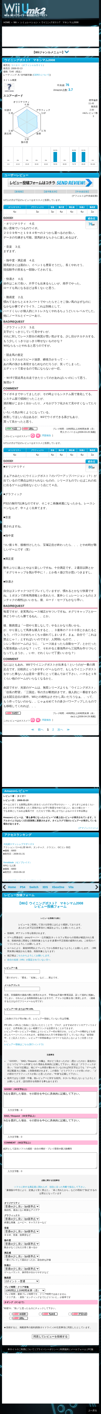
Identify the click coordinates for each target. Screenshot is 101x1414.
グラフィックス (12, 1224)
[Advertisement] (34, 37)
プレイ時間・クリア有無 (16, 1296)
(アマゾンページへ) (88, 828)
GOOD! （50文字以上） (16, 1089)
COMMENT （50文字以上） (18, 1148)
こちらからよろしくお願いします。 (34, 955)
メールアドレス (12, 985)
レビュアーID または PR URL (19, 1009)
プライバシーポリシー (47, 1358)
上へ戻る (92, 1410)
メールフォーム (78, 1358)
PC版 (90, 1358)
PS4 (22, 887)
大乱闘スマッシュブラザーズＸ (18, 844)
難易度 (7, 1287)
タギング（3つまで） (14, 1311)
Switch (33, 887)
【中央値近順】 (82, 191)
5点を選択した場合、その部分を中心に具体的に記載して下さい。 (50, 1101)
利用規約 (64, 1358)
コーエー (15, 65)
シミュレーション (29, 22)
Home (12, 887)
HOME (6, 22)
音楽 (6, 1237)
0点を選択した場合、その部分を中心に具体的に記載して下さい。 (50, 1130)
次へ (60, 729)
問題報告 (46, 435)
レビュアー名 (11, 968)
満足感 (7, 1262)
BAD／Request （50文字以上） (20, 1119)
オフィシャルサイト (33, 65)
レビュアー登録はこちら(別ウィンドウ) (23, 1044)
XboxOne (58, 887)
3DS (45, 887)
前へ (41, 729)
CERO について (41, 75)
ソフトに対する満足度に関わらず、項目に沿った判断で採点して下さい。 (50, 1196)
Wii (15, 22)
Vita (70, 887)
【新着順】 (19, 191)
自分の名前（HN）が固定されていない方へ (28, 959)
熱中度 (7, 1249)
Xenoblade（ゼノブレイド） (17, 862)
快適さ (7, 1274)
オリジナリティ (12, 1212)
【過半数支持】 (50, 191)
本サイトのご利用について (21, 1358)
